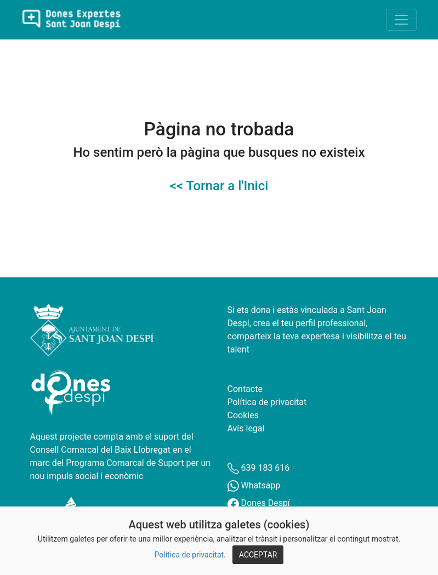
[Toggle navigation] (401, 20)
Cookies (243, 415)
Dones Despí (258, 503)
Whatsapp (254, 485)
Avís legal (246, 428)
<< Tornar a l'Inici (219, 185)
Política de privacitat (189, 554)
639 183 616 (258, 468)
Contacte (245, 389)
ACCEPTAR (258, 554)
